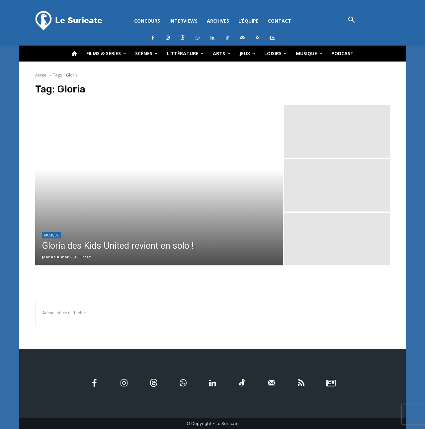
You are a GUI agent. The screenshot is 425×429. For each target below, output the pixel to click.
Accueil (41, 75)
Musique (51, 235)
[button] (351, 20)
